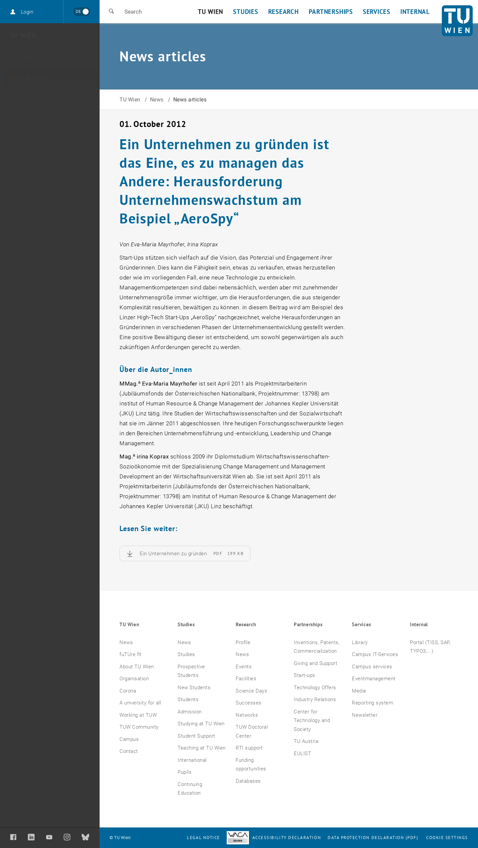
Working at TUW (138, 715)
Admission (190, 712)
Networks (247, 715)
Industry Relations (315, 699)
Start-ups (304, 675)
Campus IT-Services (375, 654)
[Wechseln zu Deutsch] (81, 11)
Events (244, 667)
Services (361, 624)
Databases (248, 781)
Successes (249, 703)
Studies (186, 624)
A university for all (140, 703)
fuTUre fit (131, 654)
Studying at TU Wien (201, 724)
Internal (419, 624)
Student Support (196, 736)
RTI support (249, 748)
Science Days (251, 691)
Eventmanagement (374, 679)
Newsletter (364, 715)
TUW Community (139, 727)
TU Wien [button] (210, 12)
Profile (243, 642)
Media (359, 691)
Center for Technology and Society (312, 720)
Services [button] (376, 12)
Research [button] (283, 12)
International (192, 760)
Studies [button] (245, 12)
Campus (129, 739)
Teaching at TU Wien (202, 748)
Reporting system (372, 703)
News (30, 57)
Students (188, 699)
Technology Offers (315, 688)
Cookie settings (447, 837)
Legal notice (203, 837)
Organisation (134, 679)
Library (360, 642)
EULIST (302, 754)
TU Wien (23, 35)
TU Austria (306, 741)
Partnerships (308, 624)
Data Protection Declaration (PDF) (373, 837)
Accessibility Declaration (274, 837)
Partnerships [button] (331, 12)
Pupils (185, 772)
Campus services (372, 667)
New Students (194, 688)
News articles (28, 78)
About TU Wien (137, 667)
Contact (129, 751)
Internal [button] (415, 12)
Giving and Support (315, 663)
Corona (128, 691)
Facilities (246, 679)
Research (246, 624)
